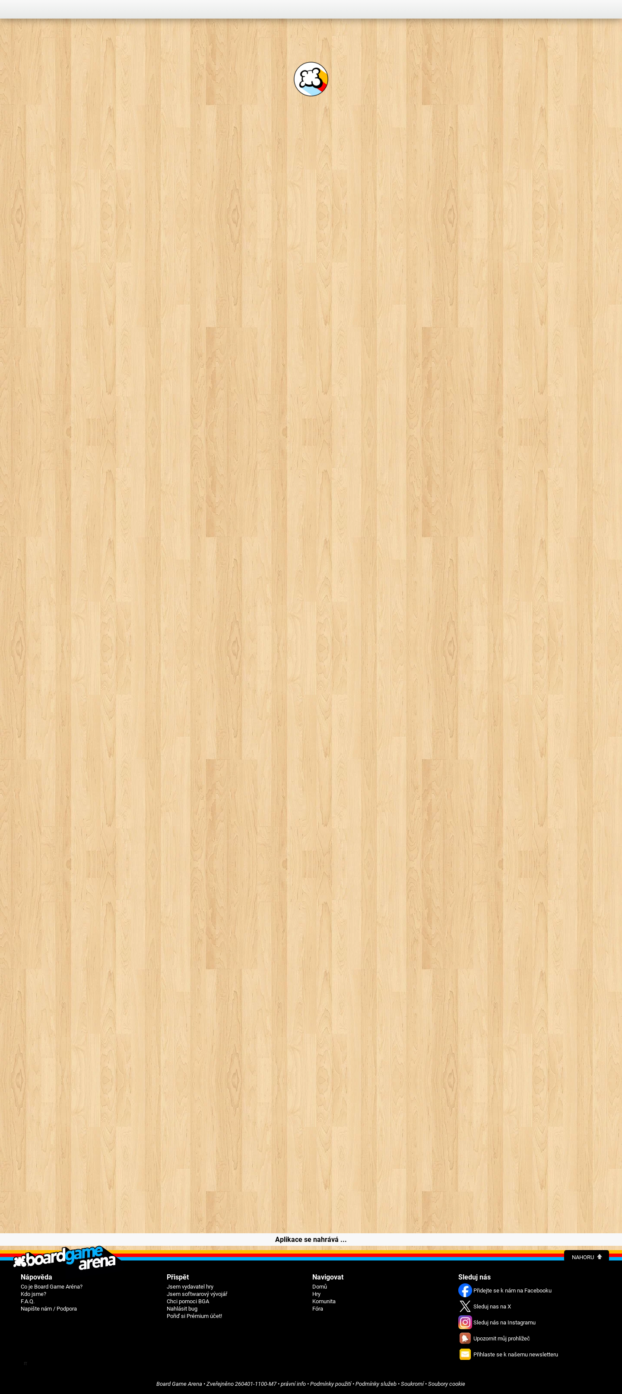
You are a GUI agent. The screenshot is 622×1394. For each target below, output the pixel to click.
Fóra (317, 1308)
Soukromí (412, 1384)
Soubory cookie (446, 1384)
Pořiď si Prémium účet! (194, 1316)
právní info (293, 1384)
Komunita (324, 1301)
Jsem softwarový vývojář (197, 1294)
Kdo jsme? (33, 1294)
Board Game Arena (179, 1384)
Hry (316, 1294)
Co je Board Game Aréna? (52, 1286)
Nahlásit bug (182, 1308)
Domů (319, 1286)
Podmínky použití (330, 1384)
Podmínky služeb (376, 1384)
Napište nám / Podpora (49, 1308)
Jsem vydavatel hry (190, 1286)
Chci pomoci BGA (188, 1301)
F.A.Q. (28, 1301)
